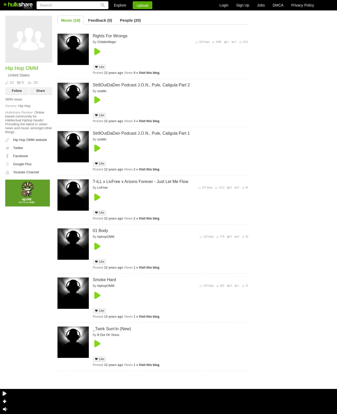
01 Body (100, 230)
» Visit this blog (147, 73)
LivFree (102, 188)
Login (223, 5)
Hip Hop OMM (21, 68)
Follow (17, 91)
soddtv (101, 91)
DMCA (278, 5)
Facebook (20, 156)
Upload (142, 5)
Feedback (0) (100, 20)
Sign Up (242, 5)
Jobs (261, 5)
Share (40, 91)
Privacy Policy (302, 5)
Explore (120, 5)
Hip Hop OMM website (30, 140)
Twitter (18, 148)
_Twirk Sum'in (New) (112, 329)
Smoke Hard (104, 279)
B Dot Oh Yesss (108, 335)
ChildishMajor (106, 42)
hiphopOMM (105, 237)
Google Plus (22, 164)
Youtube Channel (26, 172)
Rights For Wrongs (110, 36)
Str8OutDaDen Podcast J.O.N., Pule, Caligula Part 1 (141, 133)
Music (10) (70, 20)
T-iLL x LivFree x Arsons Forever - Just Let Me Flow (140, 181)
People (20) (130, 20)
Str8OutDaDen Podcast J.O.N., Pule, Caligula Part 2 (141, 85)
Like (99, 67)
